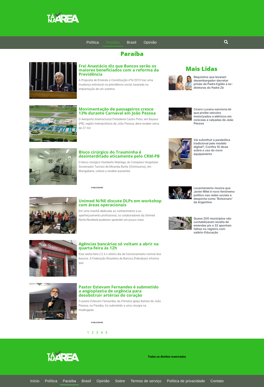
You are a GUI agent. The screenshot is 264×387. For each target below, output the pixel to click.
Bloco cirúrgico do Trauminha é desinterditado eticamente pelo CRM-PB (119, 154)
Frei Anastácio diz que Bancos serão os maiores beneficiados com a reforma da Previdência (119, 70)
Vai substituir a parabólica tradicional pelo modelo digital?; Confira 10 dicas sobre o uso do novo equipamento (212, 147)
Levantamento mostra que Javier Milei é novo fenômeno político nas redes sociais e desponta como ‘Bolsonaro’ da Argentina (214, 195)
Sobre (120, 381)
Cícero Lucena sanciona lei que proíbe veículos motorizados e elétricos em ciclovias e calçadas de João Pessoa (213, 116)
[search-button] (226, 42)
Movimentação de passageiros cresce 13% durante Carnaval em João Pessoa (118, 111)
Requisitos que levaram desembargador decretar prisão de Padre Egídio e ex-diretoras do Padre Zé (213, 82)
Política (92, 42)
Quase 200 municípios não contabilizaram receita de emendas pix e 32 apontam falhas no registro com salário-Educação (212, 225)
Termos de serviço (146, 381)
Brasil (131, 42)
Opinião (150, 42)
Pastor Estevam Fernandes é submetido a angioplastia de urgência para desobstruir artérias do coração (119, 291)
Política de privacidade (186, 381)
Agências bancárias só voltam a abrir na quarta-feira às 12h (119, 246)
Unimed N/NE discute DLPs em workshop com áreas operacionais (120, 203)
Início (34, 381)
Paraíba (112, 42)
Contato (217, 381)
